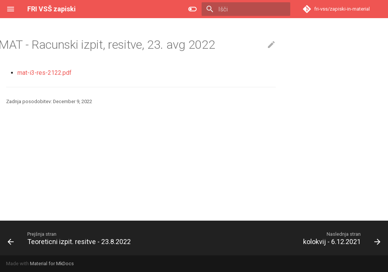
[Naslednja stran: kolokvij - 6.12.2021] (340, 238)
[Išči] (246, 9)
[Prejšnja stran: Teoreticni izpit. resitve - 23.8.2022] (71, 238)
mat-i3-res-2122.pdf (44, 72)
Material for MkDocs (52, 263)
